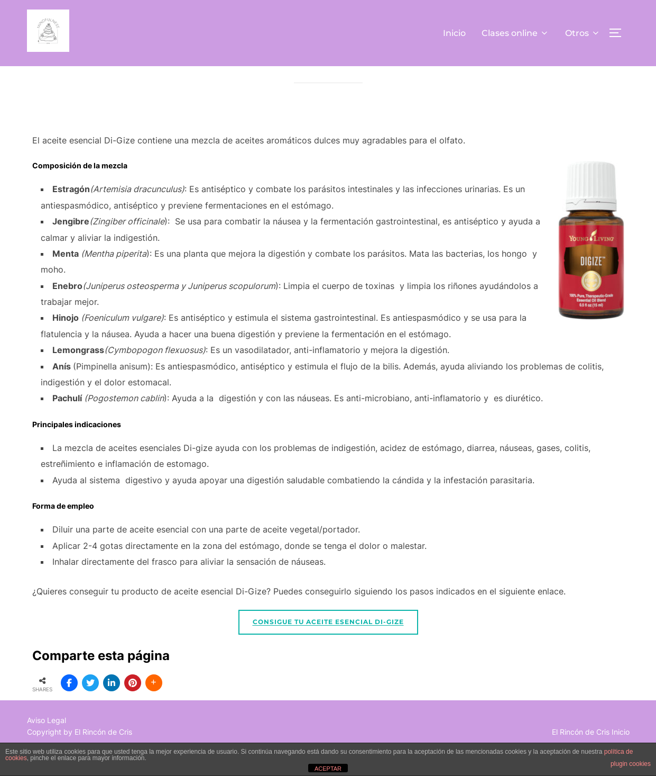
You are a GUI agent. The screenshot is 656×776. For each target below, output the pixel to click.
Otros (582, 33)
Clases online (515, 33)
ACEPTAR (328, 768)
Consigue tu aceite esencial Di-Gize (328, 645)
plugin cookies (631, 764)
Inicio (454, 33)
